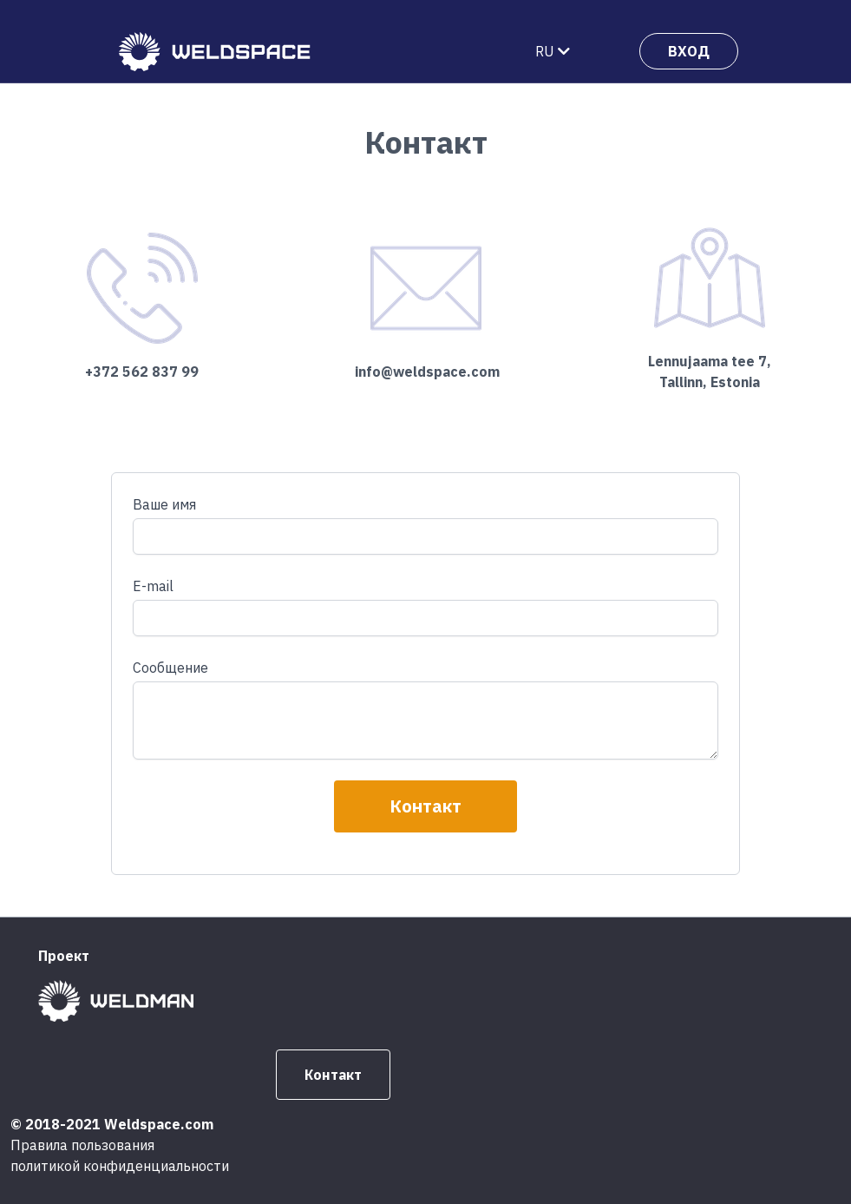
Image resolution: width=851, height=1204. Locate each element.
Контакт (425, 806)
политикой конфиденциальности (119, 1165)
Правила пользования (82, 1145)
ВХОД (689, 51)
